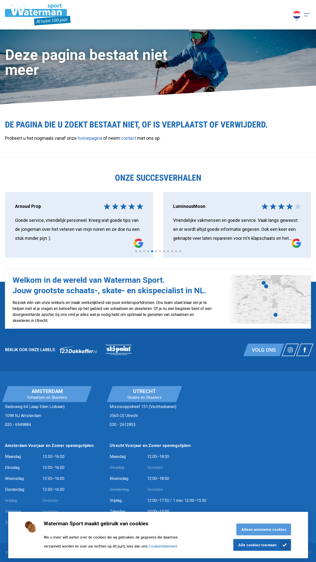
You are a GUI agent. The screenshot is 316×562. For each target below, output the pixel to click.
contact (129, 138)
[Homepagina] (38, 15)
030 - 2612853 (123, 424)
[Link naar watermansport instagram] (290, 350)
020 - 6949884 (18, 424)
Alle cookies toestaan (257, 545)
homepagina (90, 138)
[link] (78, 350)
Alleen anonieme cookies (263, 529)
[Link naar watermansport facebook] (305, 350)
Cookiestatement (163, 546)
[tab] (136, 251)
